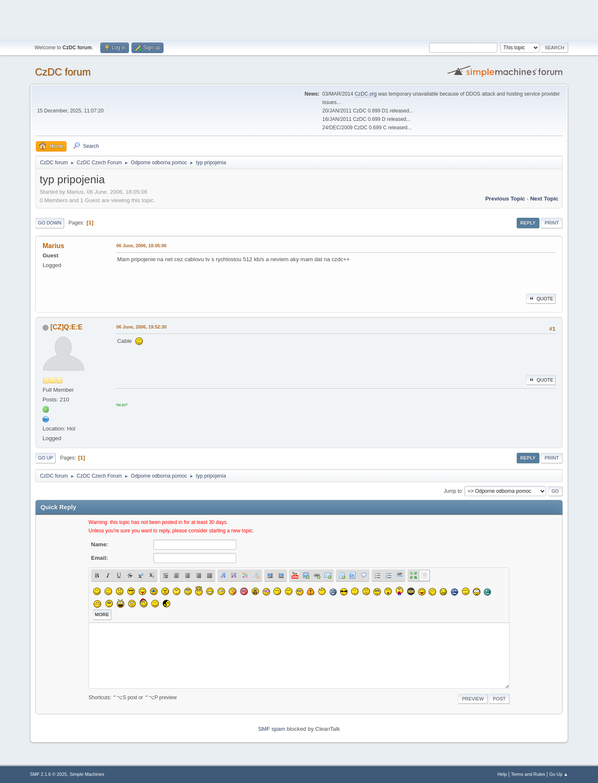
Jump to (453, 491)
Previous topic (505, 198)
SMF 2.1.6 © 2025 (48, 774)
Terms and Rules (528, 774)
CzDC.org (365, 94)
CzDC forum (63, 71)
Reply (528, 222)
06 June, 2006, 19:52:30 (141, 326)
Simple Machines (87, 774)
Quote (540, 298)
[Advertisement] (299, 19)
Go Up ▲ (558, 774)
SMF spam (271, 729)
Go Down (50, 222)
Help (502, 774)
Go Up (45, 457)
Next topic (544, 198)
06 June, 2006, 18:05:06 (141, 245)
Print (551, 222)
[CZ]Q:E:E (66, 327)
